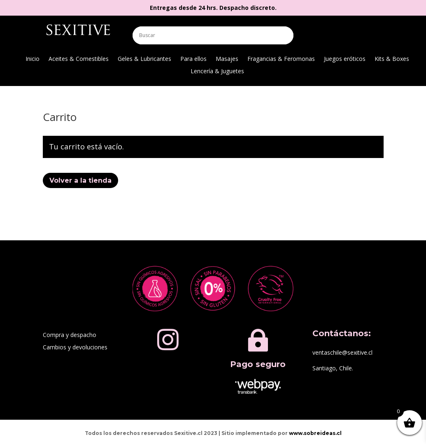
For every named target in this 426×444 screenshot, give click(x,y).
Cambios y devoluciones (75, 347)
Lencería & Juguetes (217, 71)
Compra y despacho (69, 335)
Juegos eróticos (344, 59)
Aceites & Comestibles (79, 59)
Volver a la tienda (80, 180)
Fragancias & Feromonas (281, 59)
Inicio (33, 59)
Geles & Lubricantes (144, 59)
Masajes (227, 59)
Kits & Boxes (392, 59)
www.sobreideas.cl (315, 433)
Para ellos (193, 59)
